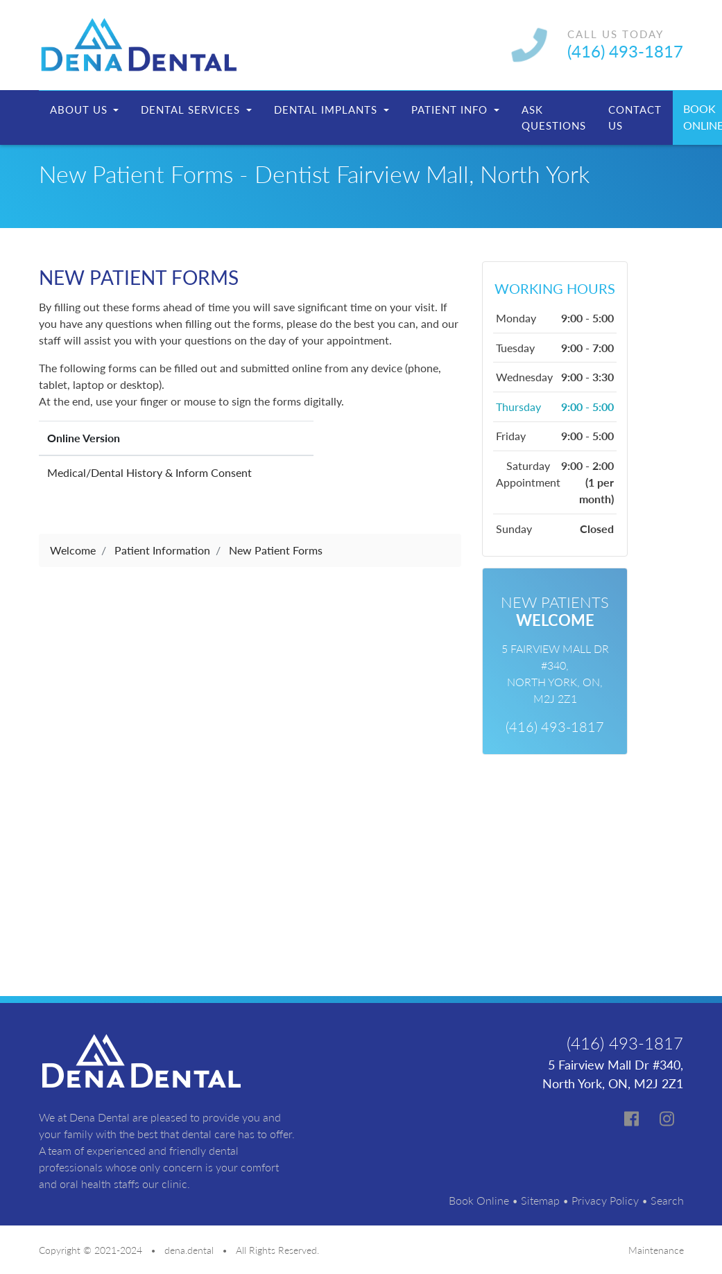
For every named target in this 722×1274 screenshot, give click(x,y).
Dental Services (192, 109)
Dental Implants (327, 109)
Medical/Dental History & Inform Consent (149, 472)
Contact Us (635, 117)
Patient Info (451, 109)
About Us (80, 109)
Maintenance (656, 1250)
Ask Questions (554, 117)
